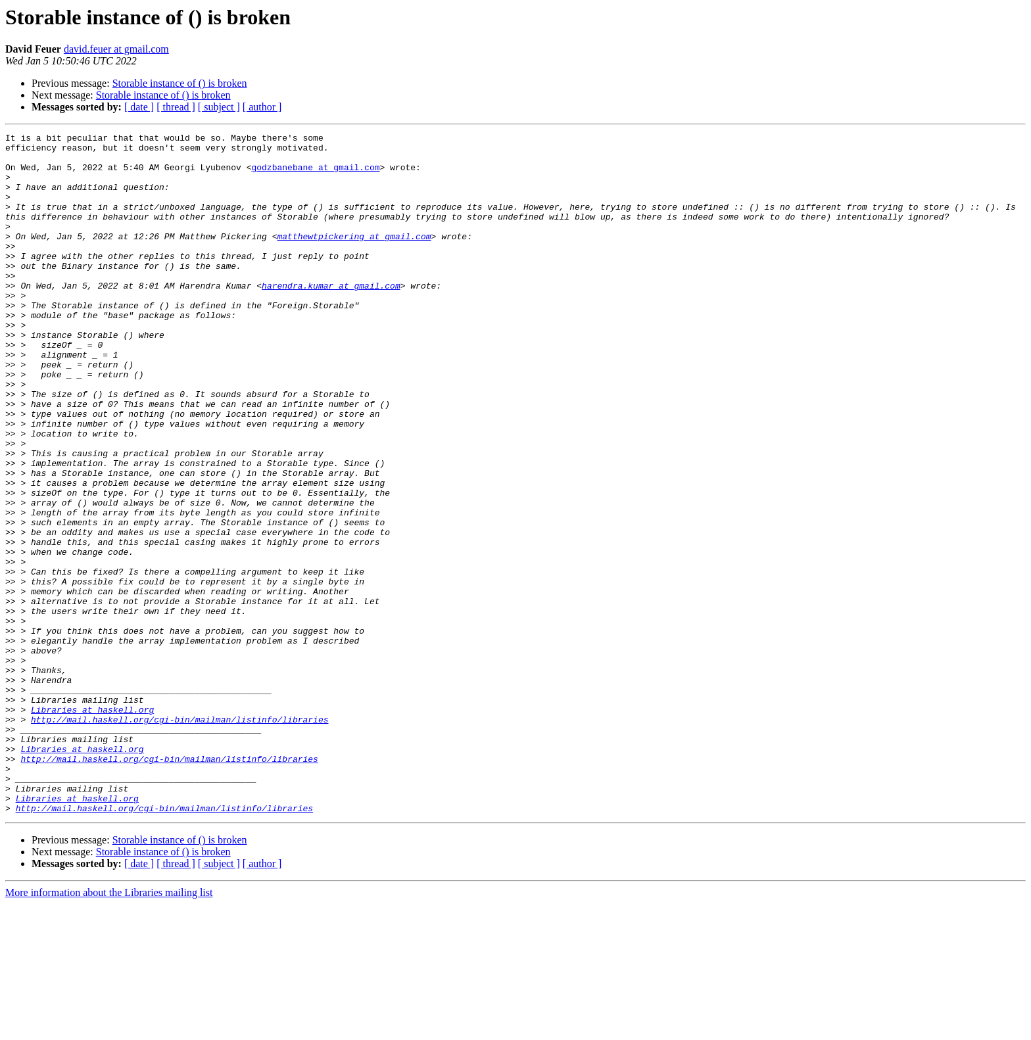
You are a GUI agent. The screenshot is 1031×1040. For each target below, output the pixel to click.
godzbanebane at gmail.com (315, 175)
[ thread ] (175, 106)
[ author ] (262, 106)
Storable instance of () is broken (179, 83)
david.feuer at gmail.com (116, 49)
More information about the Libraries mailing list (108, 1028)
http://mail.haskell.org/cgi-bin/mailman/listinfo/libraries (179, 837)
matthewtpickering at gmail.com (354, 258)
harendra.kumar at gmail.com (331, 317)
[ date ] (139, 106)
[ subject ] (219, 106)
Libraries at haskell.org (92, 826)
